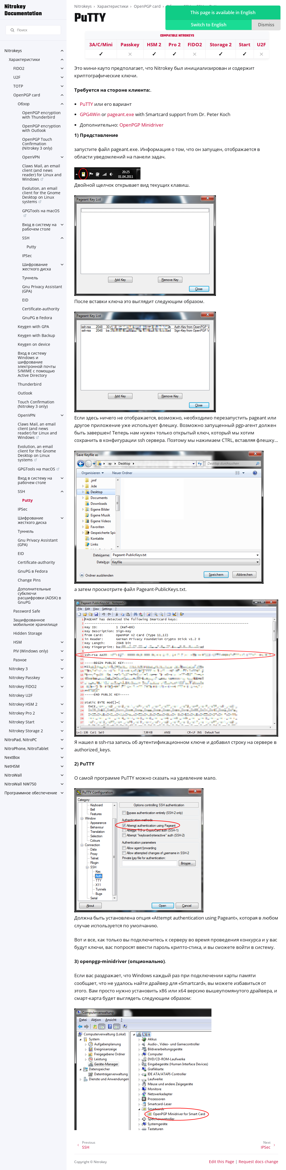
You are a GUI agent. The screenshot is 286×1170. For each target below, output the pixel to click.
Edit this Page (221, 1161)
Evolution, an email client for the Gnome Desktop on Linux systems (41, 195)
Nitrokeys (13, 50)
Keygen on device (34, 344)
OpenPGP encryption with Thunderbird (41, 115)
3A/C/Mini (101, 44)
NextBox (12, 757)
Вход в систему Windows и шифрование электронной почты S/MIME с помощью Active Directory (37, 364)
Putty (31, 246)
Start (244, 44)
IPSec (27, 255)
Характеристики (24, 59)
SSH (25, 237)
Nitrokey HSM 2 (23, 704)
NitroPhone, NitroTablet (26, 748)
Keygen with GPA (33, 326)
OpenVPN (31, 157)
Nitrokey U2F (20, 695)
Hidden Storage (27, 633)
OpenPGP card (26, 95)
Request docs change (258, 1161)
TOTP (18, 86)
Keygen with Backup (36, 335)
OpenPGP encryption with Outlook (41, 128)
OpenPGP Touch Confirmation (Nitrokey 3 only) (37, 144)
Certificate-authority (40, 308)
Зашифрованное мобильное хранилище (35, 622)
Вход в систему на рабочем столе (39, 227)
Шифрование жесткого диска (36, 267)
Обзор (24, 103)
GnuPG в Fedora (37, 317)
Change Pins (29, 580)
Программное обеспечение (30, 792)
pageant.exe (120, 114)
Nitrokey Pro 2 (22, 713)
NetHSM (12, 766)
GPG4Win (90, 114)
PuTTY (86, 104)
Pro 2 (174, 44)
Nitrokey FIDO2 (23, 686)
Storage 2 (221, 44)
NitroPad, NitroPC (20, 739)
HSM (17, 642)
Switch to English (208, 25)
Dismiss (266, 25)
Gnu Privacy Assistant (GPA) (42, 289)
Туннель (30, 277)
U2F (16, 77)
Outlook (25, 393)
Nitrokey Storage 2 (26, 730)
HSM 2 (154, 44)
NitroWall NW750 (20, 784)
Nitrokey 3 (18, 668)
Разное (20, 659)
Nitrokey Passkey (24, 677)
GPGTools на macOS (41, 210)
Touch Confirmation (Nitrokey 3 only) (36, 404)
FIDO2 (18, 68)
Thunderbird (30, 384)
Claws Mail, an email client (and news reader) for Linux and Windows (42, 172)
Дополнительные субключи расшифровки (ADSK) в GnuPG (39, 595)
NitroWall (13, 775)
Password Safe (26, 611)
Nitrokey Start (21, 721)
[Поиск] (33, 30)
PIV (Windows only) (30, 651)
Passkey (130, 44)
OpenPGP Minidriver (141, 125)
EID (25, 300)
